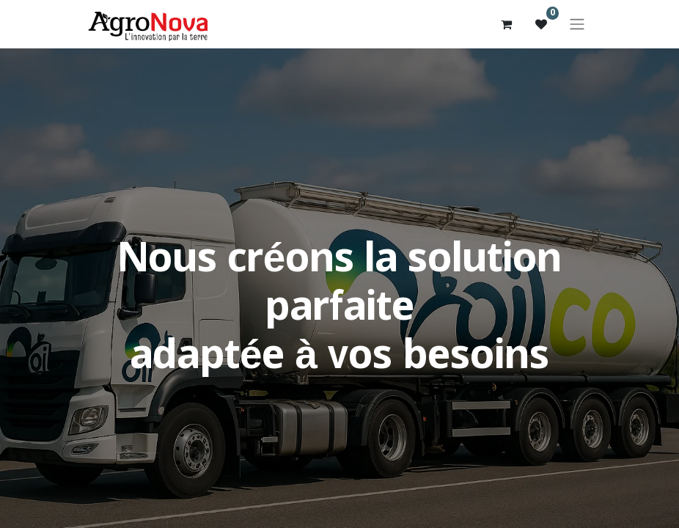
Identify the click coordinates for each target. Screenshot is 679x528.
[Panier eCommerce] (506, 24)
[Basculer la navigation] (577, 24)
